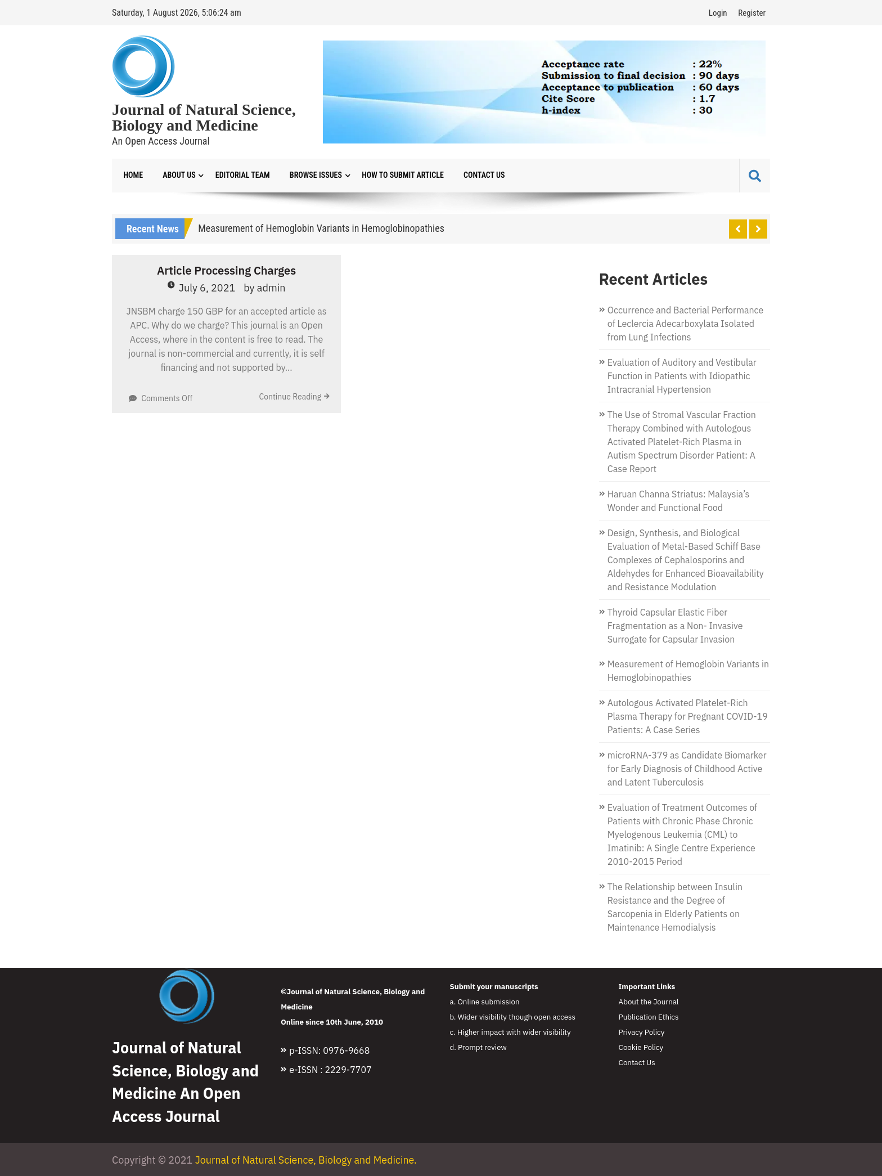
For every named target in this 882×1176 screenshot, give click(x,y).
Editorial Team (241, 175)
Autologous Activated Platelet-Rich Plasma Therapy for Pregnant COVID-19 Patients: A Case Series (688, 716)
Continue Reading (290, 397)
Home (133, 175)
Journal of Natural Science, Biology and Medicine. (306, 1159)
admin (271, 288)
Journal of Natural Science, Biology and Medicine (204, 117)
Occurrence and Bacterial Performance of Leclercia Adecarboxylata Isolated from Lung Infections (685, 323)
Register (752, 13)
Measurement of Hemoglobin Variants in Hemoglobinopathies (321, 228)
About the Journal (649, 1002)
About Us (178, 175)
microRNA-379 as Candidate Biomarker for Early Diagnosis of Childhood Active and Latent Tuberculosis (687, 768)
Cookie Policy (641, 1047)
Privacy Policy (642, 1032)
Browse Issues (313, 175)
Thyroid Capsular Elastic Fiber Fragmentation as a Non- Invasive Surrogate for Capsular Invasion (675, 626)
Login (718, 13)
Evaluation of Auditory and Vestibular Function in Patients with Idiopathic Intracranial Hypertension (682, 376)
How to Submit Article (400, 175)
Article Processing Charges (226, 271)
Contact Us (480, 175)
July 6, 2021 (207, 288)
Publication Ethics (649, 1017)
